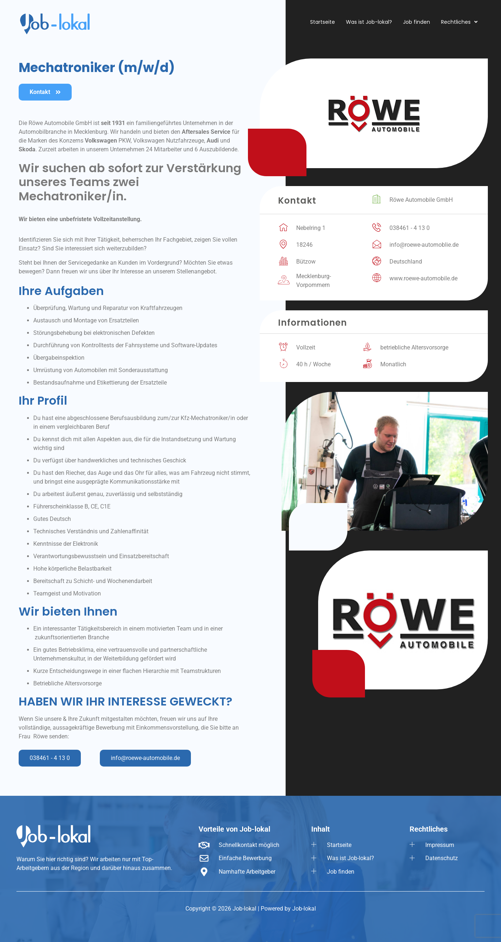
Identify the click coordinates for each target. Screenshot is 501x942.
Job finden (416, 22)
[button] (459, 22)
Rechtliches (459, 22)
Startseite (322, 22)
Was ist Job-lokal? (369, 22)
